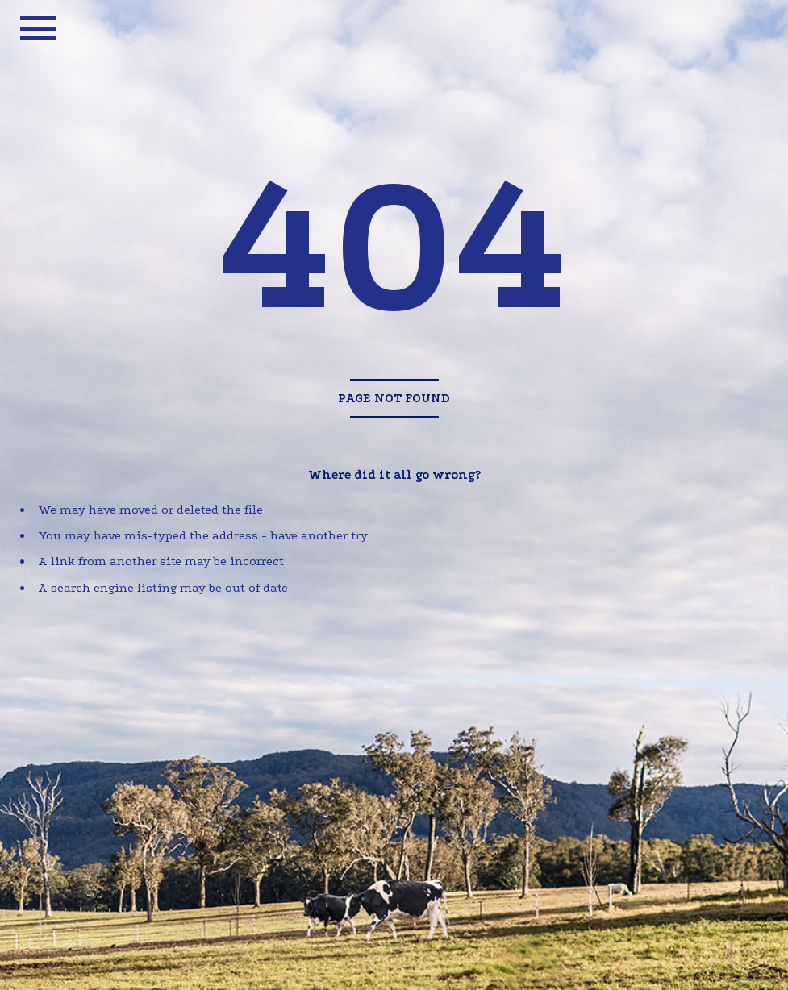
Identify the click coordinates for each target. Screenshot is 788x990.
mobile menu (38, 28)
